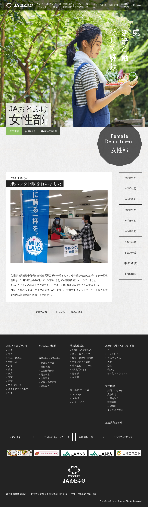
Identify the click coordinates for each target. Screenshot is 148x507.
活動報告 (14, 131)
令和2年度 (130, 231)
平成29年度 (130, 263)
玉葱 (10, 377)
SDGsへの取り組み (82, 350)
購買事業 (45, 366)
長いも (110, 369)
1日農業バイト (79, 369)
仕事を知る (113, 398)
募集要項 (111, 402)
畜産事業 (45, 374)
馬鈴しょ (12, 361)
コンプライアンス (123, 437)
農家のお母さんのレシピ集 (119, 345)
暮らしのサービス (90, 5)
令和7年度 (130, 178)
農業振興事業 (47, 362)
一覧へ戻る (59, 312)
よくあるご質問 (115, 410)
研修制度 (111, 406)
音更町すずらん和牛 (18, 389)
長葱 (10, 381)
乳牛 (10, 393)
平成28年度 (130, 274)
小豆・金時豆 (15, 358)
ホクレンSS (78, 402)
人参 (10, 365)
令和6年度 (130, 188)
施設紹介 (45, 386)
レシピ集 (102, 5)
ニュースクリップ (81, 354)
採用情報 (113, 5)
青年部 (75, 373)
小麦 (10, 350)
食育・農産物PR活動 (82, 358)
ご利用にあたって (53, 437)
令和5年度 (130, 199)
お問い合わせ (138, 5)
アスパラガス (15, 385)
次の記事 (77, 312)
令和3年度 (130, 220)
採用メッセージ (115, 390)
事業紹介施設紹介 (67, 5)
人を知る (111, 394)
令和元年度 (130, 242)
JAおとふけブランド (42, 5)
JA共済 (75, 398)
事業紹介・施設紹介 (49, 358)
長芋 (10, 369)
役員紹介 (30, 131)
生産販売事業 (47, 370)
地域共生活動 (79, 5)
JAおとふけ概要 (55, 5)
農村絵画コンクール (82, 365)
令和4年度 (130, 210)
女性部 (75, 377)
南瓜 (10, 373)
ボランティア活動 (81, 361)
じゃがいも (113, 354)
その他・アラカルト (117, 373)
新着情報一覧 (86, 437)
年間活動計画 (49, 131)
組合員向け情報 (124, 5)
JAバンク (76, 394)
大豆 (10, 354)
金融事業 (45, 378)
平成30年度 (130, 252)
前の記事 (41, 312)
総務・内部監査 (48, 382)
